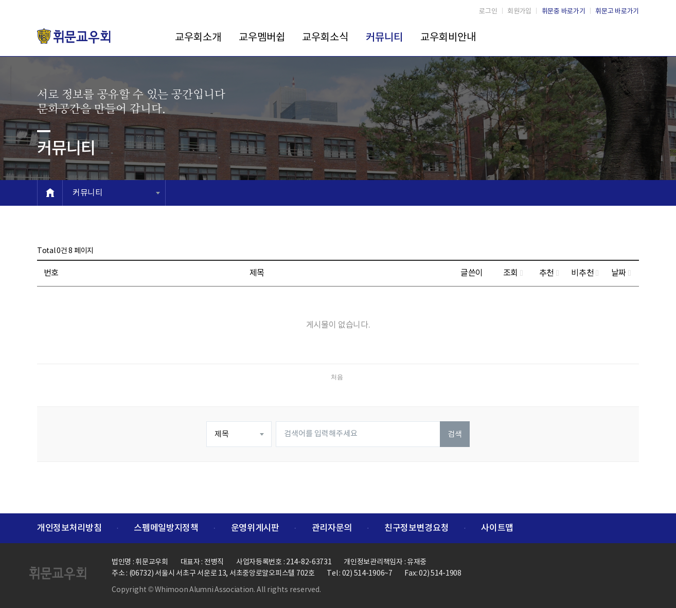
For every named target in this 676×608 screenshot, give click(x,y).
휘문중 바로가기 (563, 11)
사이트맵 (497, 528)
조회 (513, 273)
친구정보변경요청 (416, 528)
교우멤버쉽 (262, 38)
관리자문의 (332, 528)
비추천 (584, 273)
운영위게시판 (255, 528)
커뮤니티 (384, 37)
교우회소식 (325, 38)
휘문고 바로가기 (617, 11)
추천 (549, 273)
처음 (337, 377)
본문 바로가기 (0, 0)
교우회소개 (198, 38)
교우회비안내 (448, 38)
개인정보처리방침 (69, 528)
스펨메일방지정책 (166, 528)
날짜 (621, 273)
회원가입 (519, 11)
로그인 (488, 11)
